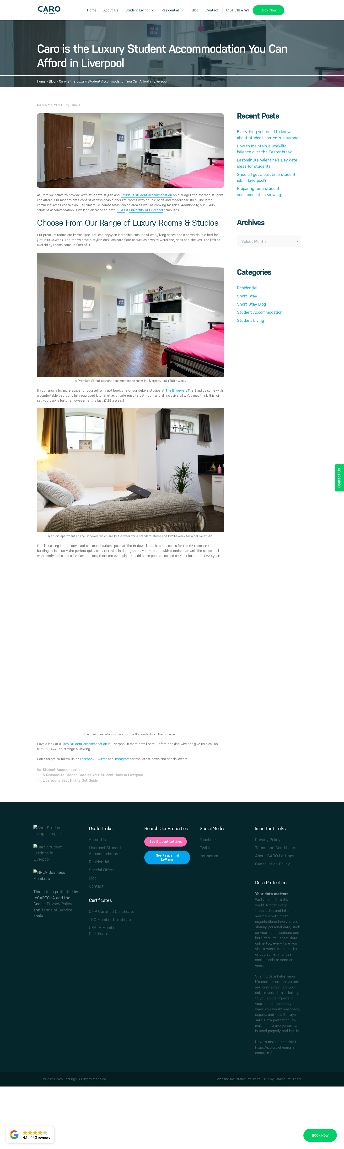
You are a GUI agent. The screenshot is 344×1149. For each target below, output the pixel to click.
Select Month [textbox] (253, 241)
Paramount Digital (248, 1079)
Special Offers (101, 870)
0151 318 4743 (237, 10)
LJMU (121, 210)
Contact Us (339, 478)
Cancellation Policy (272, 864)
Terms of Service (56, 910)
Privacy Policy (59, 903)
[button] (30, 1134)
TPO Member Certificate (110, 919)
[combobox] (269, 241)
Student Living (141, 10)
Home (91, 10)
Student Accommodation (62, 770)
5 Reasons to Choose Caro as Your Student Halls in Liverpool (93, 775)
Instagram (121, 759)
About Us (110, 10)
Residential (174, 10)
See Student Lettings (166, 841)
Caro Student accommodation (84, 744)
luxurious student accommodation (146, 195)
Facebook (87, 759)
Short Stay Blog (251, 304)
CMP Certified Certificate (111, 911)
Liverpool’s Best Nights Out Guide (70, 780)
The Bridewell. (176, 390)
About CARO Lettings (274, 855)
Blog (195, 10)
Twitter (101, 759)
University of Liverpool (146, 210)
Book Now (268, 10)
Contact (212, 10)
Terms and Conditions (275, 847)
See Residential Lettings (167, 857)
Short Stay (247, 296)
